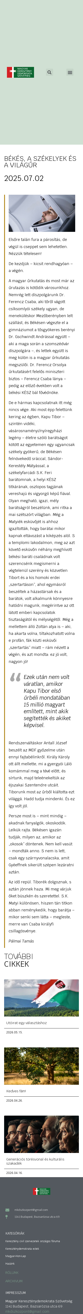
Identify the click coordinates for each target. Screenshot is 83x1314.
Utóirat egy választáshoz (26, 1023)
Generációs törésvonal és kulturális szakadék (35, 1161)
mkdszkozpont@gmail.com (27, 1311)
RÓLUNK (11, 1272)
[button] (69, 72)
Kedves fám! (16, 1091)
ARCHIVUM (14, 1281)
